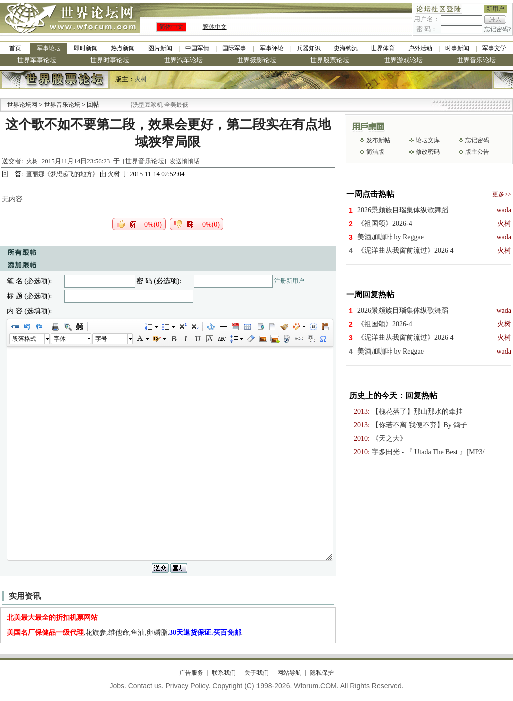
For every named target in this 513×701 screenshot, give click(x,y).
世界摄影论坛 (256, 60)
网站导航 (289, 672)
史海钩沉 (346, 48)
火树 (141, 79)
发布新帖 (378, 140)
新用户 (495, 8)
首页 (15, 48)
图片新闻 (160, 48)
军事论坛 (49, 48)
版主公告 (477, 151)
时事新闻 (457, 48)
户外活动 (420, 48)
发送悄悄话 (185, 161)
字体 (60, 338)
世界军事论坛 (36, 60)
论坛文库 (428, 140)
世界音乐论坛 (476, 60)
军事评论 (272, 48)
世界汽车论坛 (183, 60)
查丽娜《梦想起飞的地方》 (63, 174)
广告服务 (191, 672)
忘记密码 (477, 140)
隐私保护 (322, 672)
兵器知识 (309, 48)
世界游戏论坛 (403, 60)
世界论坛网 (22, 104)
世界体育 (383, 48)
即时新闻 (86, 48)
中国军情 (197, 48)
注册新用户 (289, 280)
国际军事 (234, 48)
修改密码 (428, 151)
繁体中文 (215, 26)
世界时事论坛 (109, 60)
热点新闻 (123, 48)
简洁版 (375, 151)
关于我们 (256, 672)
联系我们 (224, 672)
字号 (101, 338)
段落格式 (24, 338)
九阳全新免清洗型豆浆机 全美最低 (155, 104)
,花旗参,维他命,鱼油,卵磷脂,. (125, 632)
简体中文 (171, 26)
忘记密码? (497, 29)
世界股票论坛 (329, 60)
